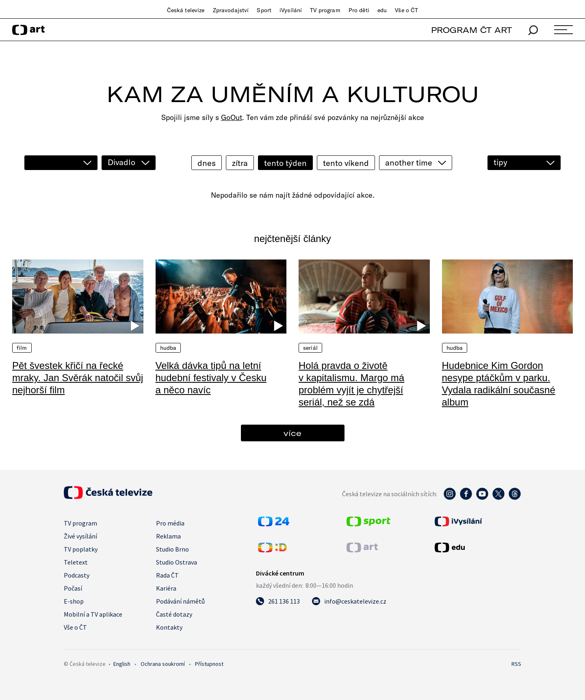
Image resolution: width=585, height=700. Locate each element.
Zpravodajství (231, 10)
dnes (206, 163)
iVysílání (291, 10)
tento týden (285, 163)
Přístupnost (209, 663)
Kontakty (169, 627)
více (292, 433)
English (121, 663)
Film (22, 347)
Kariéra (166, 588)
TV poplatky (81, 549)
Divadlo (121, 162)
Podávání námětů (180, 601)
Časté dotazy (174, 614)
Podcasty (76, 575)
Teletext (76, 562)
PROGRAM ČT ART (471, 30)
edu (382, 10)
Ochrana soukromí (163, 663)
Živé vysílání (80, 536)
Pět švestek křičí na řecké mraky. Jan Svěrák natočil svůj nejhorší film (77, 377)
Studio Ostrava (176, 562)
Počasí (73, 588)
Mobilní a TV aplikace (93, 614)
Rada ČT (167, 575)
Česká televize (186, 10)
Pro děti (359, 10)
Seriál (310, 347)
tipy (500, 162)
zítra (240, 163)
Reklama (168, 536)
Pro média (170, 523)
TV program (325, 10)
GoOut (231, 117)
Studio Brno (172, 549)
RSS (516, 663)
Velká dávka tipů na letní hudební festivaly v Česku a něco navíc (211, 377)
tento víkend (346, 163)
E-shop (74, 601)
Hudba (168, 347)
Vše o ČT (406, 10)
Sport (264, 10)
